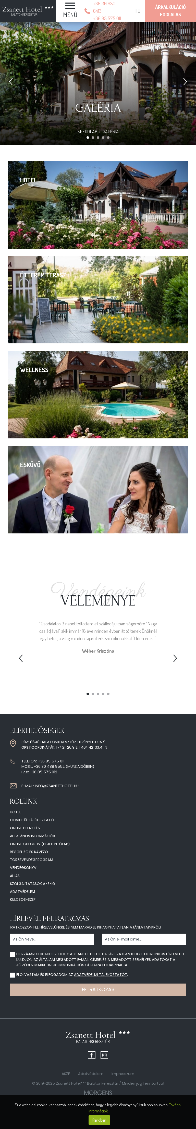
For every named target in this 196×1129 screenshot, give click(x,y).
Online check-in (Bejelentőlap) (40, 843)
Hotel (15, 812)
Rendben (99, 1120)
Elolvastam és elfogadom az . (72, 974)
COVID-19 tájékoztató (32, 820)
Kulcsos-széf (22, 899)
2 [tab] (93, 694)
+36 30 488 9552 (49, 766)
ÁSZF (66, 1073)
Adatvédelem (22, 891)
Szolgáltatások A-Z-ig (32, 883)
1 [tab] (88, 694)
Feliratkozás (98, 989)
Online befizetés (25, 827)
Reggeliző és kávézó (29, 851)
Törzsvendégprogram (31, 859)
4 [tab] (103, 694)
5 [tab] (108, 694)
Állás (15, 875)
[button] (70, 11)
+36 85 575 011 (51, 761)
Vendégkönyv (23, 867)
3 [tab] (98, 694)
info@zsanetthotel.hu (57, 785)
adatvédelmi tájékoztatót (100, 974)
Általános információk (32, 836)
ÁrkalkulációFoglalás (170, 11)
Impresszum (123, 1073)
